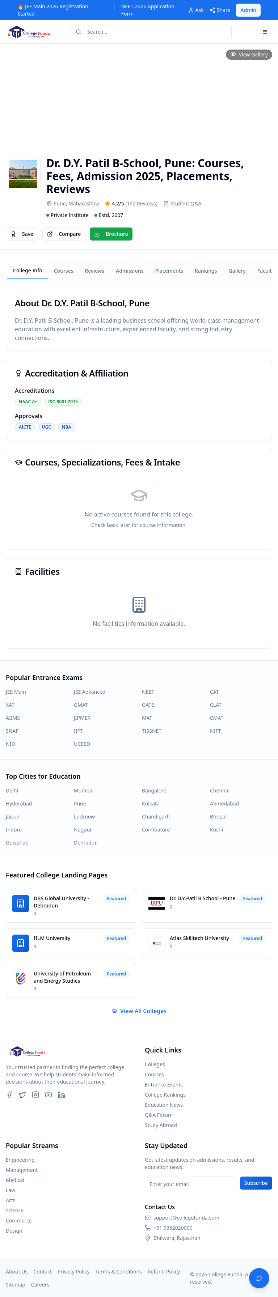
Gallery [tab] (237, 270)
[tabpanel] (139, 469)
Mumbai (84, 790)
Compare (64, 233)
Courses (154, 1074)
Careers (40, 1284)
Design (14, 1230)
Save (21, 233)
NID (10, 743)
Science (15, 1210)
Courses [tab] (63, 270)
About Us (17, 1271)
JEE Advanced (89, 691)
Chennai (219, 790)
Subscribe (256, 1182)
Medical (15, 1180)
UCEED (82, 743)
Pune (80, 803)
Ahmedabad (224, 803)
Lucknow (84, 816)
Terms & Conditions (118, 1271)
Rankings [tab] (206, 270)
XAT (10, 704)
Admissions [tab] (129, 270)
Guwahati (17, 842)
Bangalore (154, 790)
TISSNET (151, 730)
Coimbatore (156, 829)
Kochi (216, 829)
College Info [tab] (27, 270)
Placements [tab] (169, 270)
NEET (148, 691)
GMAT (81, 704)
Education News (164, 1104)
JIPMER (82, 717)
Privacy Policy (73, 1271)
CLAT (216, 704)
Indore (14, 829)
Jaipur (13, 816)
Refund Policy (164, 1271)
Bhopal (218, 816)
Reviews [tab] (94, 270)
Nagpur (83, 829)
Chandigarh (156, 816)
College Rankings (165, 1094)
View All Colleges (139, 1011)
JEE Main (16, 691)
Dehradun (86, 842)
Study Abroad (161, 1125)
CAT (214, 691)
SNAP (12, 730)
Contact (42, 1271)
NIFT (215, 730)
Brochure (111, 233)
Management (22, 1169)
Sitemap (15, 1284)
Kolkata (151, 803)
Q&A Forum (159, 1114)
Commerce (19, 1220)
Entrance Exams (164, 1084)
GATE (148, 704)
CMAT (216, 717)
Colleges (155, 1064)
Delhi (12, 790)
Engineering (20, 1159)
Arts (11, 1200)
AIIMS (13, 717)
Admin (248, 10)
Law (10, 1190)
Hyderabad (19, 803)
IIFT (78, 730)
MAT (147, 717)
